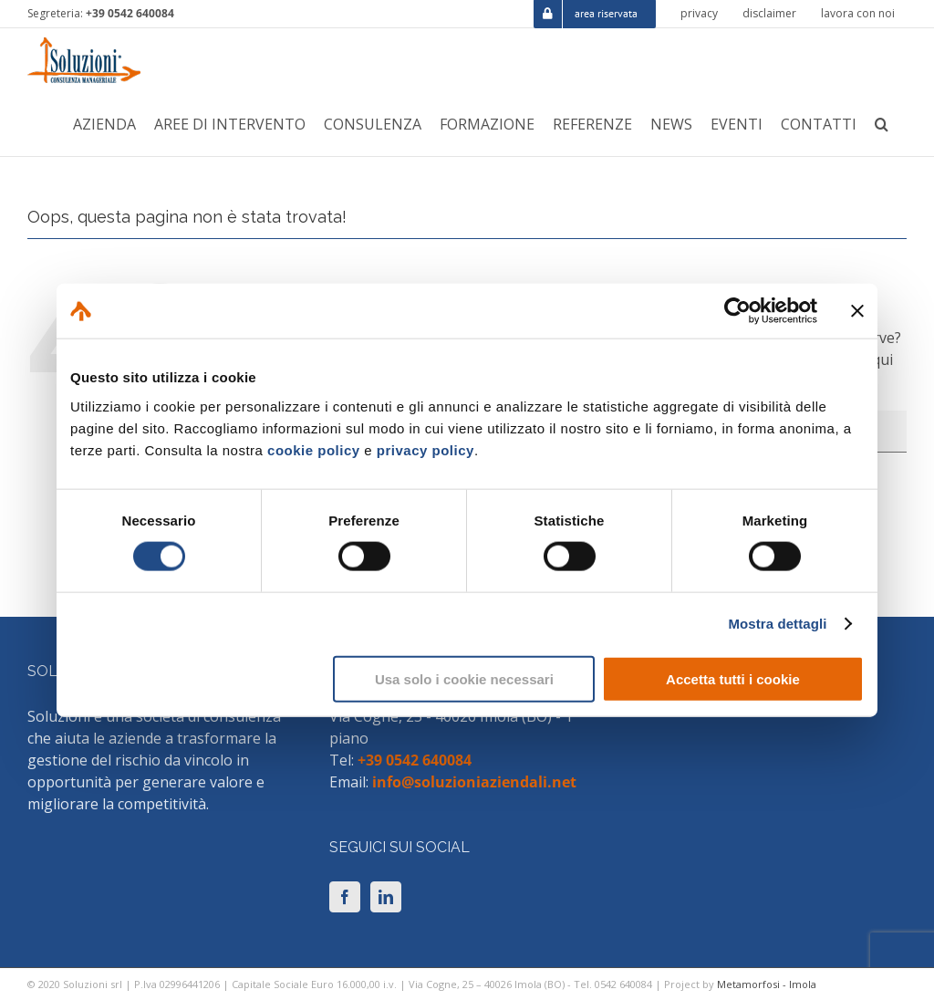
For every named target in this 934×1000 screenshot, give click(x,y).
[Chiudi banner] (857, 311)
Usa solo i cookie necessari (464, 678)
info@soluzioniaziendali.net (474, 782)
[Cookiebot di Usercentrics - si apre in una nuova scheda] (737, 311)
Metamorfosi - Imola (766, 984)
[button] (881, 124)
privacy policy (425, 449)
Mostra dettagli (777, 623)
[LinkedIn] (385, 896)
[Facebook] (344, 896)
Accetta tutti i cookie (733, 678)
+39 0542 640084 (130, 13)
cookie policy (313, 449)
